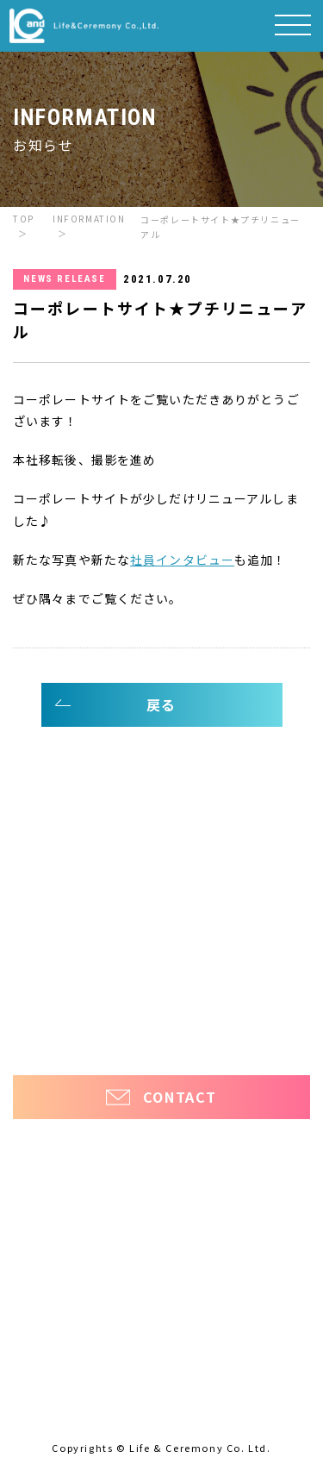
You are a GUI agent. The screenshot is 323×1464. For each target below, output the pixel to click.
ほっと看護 (263, 1010)
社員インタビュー (182, 559)
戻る (161, 704)
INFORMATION (89, 218)
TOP (23, 218)
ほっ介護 (36, 1010)
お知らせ (44, 961)
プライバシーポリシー (162, 1040)
